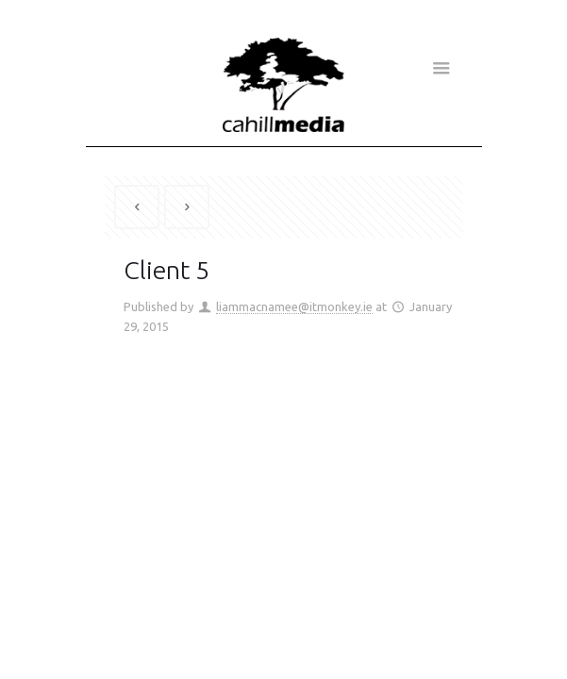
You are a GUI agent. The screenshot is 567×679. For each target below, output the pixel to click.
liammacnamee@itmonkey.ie (294, 306)
